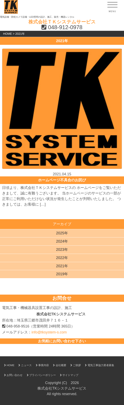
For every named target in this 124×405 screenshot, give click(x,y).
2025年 (62, 233)
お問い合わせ (12, 375)
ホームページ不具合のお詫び (62, 180)
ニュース (24, 365)
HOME (8, 365)
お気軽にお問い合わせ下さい (62, 341)
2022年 (62, 258)
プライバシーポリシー (40, 375)
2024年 (62, 241)
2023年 (62, 250)
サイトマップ (68, 375)
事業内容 (41, 365)
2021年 (62, 266)
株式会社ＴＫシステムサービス (62, 21)
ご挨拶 (74, 365)
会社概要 (58, 365)
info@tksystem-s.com (49, 332)
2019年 (62, 274)
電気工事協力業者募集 (98, 365)
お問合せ (62, 298)
